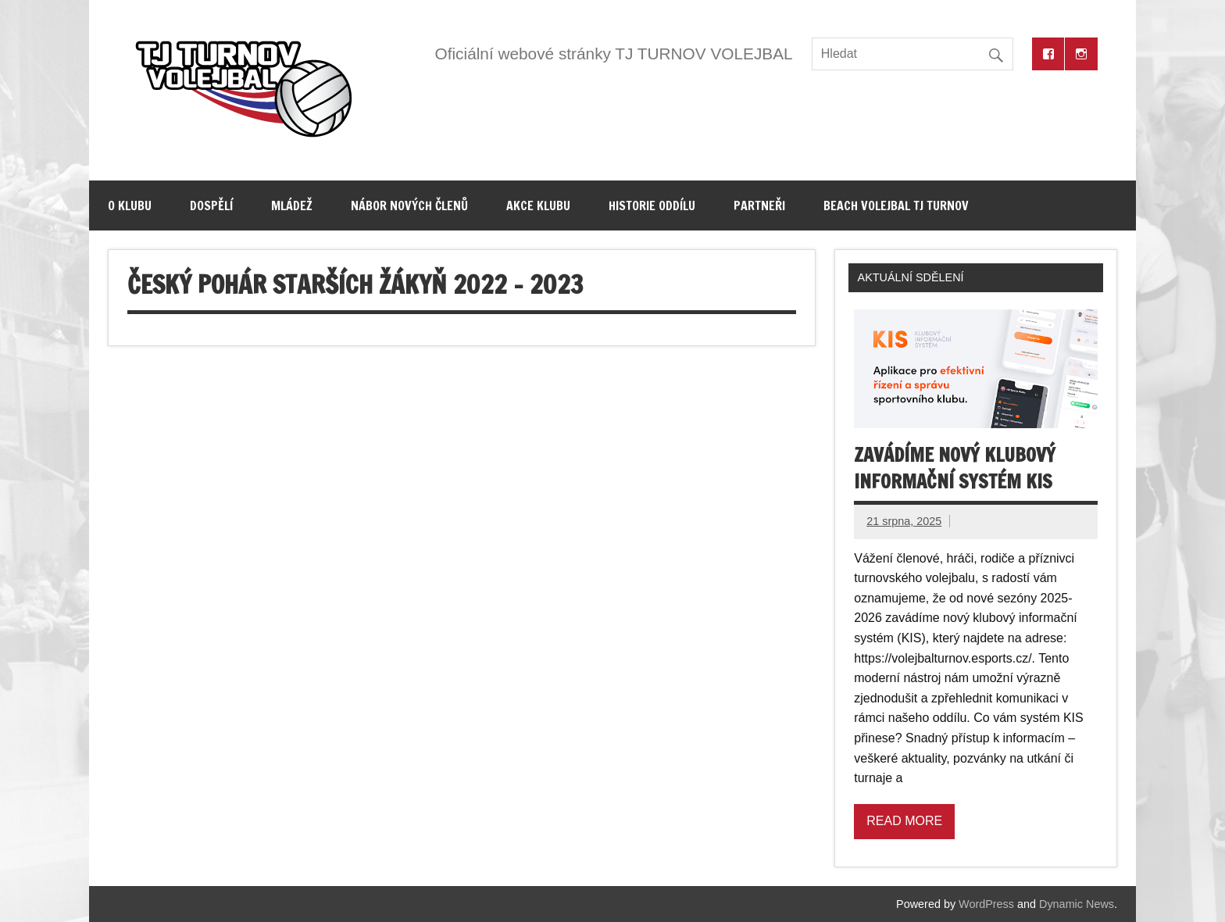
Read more (904, 820)
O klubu (130, 205)
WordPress (986, 904)
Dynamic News (1076, 904)
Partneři (759, 205)
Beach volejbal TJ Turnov (896, 205)
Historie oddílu (652, 205)
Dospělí (211, 205)
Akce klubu (538, 205)
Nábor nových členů (409, 205)
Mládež (291, 205)
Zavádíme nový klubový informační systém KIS (954, 468)
